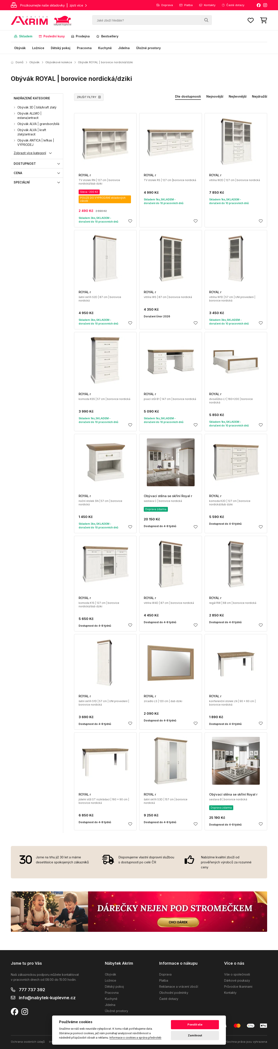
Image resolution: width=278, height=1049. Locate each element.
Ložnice (38, 48)
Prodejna (80, 36)
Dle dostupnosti (188, 96)
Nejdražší (259, 96)
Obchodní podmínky (173, 992)
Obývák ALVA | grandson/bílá (38, 124)
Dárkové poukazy (237, 980)
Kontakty (207, 5)
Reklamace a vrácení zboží (178, 986)
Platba (186, 5)
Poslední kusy (52, 36)
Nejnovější (214, 96)
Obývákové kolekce (58, 62)
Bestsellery (107, 36)
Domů (17, 62)
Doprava (164, 5)
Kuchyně (105, 48)
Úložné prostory (148, 48)
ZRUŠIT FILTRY (89, 97)
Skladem (23, 36)
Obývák (20, 48)
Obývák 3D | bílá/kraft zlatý (36, 107)
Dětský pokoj (60, 48)
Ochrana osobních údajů (28, 1041)
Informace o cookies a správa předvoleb (135, 1037)
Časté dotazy (233, 5)
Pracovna (84, 48)
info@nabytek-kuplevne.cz (47, 997)
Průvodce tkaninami (238, 986)
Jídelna (124, 48)
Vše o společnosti (237, 974)
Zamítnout (195, 1035)
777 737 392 (32, 989)
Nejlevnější (238, 96)
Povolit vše (194, 1024)
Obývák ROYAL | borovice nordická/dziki (105, 62)
